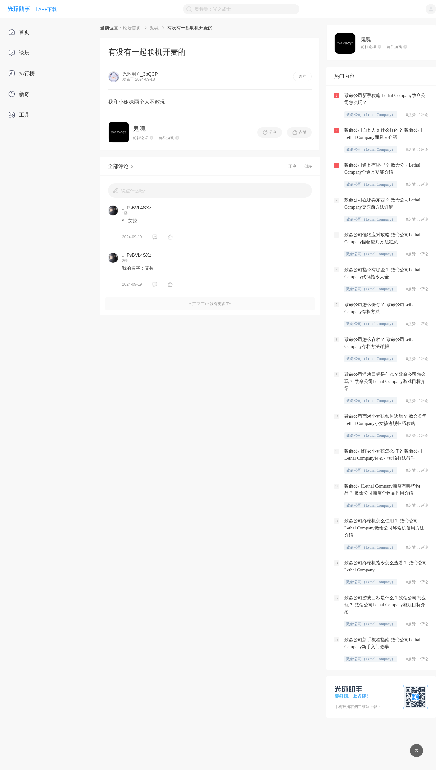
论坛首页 (132, 27)
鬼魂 (154, 27)
